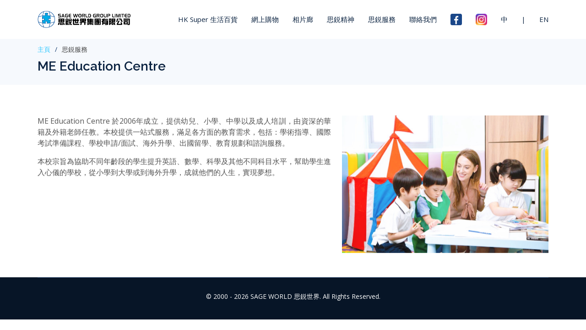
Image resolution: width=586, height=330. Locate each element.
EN (543, 19)
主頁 (44, 49)
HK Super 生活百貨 (208, 19)
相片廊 (303, 19)
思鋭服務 (382, 19)
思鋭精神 (340, 19)
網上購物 (265, 19)
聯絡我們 (423, 19)
